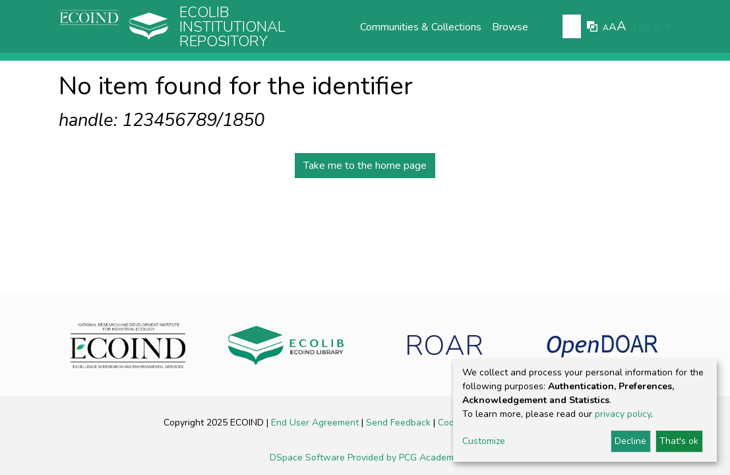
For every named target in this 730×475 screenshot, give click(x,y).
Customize (483, 441)
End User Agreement (316, 422)
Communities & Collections (420, 27)
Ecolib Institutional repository (232, 27)
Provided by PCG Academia (404, 457)
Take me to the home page (365, 165)
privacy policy (623, 414)
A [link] (606, 27)
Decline (630, 441)
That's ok (678, 441)
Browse (510, 27)
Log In (647, 27)
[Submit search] (573, 27)
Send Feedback (399, 422)
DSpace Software (309, 457)
